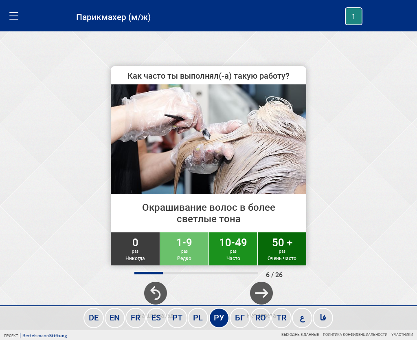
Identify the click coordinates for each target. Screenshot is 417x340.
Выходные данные (300, 334)
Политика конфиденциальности (355, 334)
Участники (402, 334)
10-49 (233, 248)
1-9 (184, 248)
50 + (282, 248)
